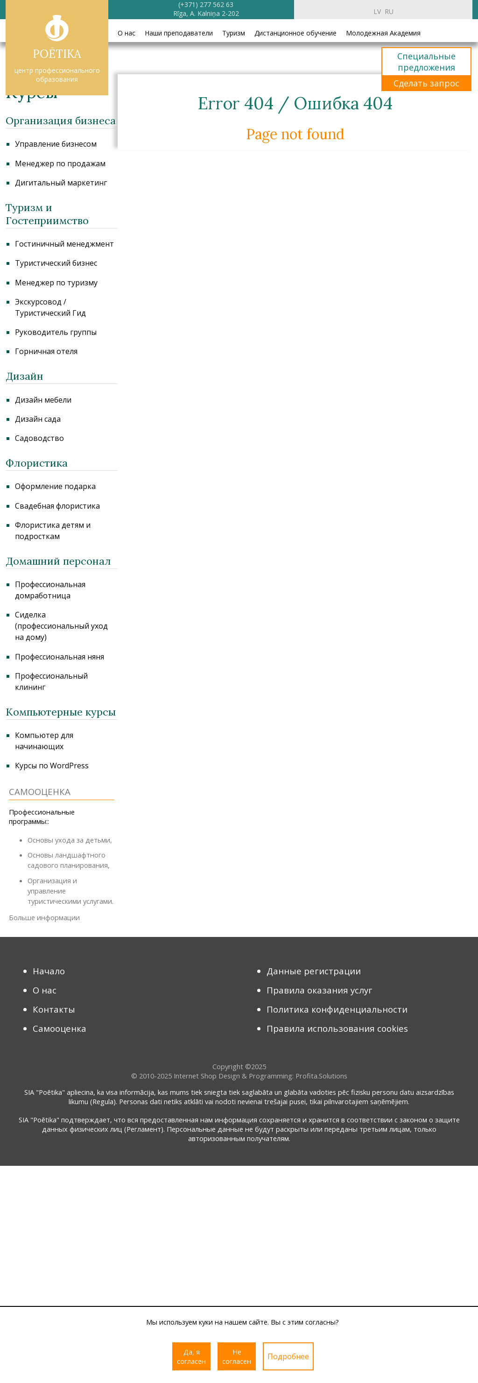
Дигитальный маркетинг (61, 182)
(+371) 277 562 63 (205, 4)
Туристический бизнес (56, 263)
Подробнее (288, 1356)
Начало (49, 971)
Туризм (233, 32)
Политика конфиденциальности (337, 1009)
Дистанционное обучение (295, 32)
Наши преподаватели (179, 32)
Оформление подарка (55, 486)
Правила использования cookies (337, 1028)
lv (377, 11)
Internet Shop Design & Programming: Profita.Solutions (260, 1075)
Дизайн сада (38, 419)
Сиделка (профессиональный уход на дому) (61, 626)
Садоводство (39, 438)
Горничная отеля (46, 351)
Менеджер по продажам (60, 163)
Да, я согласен (191, 1356)
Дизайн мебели (43, 400)
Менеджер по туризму (56, 282)
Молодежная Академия (383, 32)
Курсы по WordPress (52, 765)
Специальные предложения (426, 61)
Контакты (54, 1009)
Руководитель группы (56, 332)
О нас (126, 32)
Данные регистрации (314, 971)
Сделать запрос (426, 83)
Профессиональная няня (59, 657)
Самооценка (59, 1028)
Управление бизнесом (56, 144)
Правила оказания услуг (320, 990)
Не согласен (236, 1356)
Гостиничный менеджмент (64, 244)
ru (389, 11)
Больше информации (44, 917)
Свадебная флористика (57, 506)
